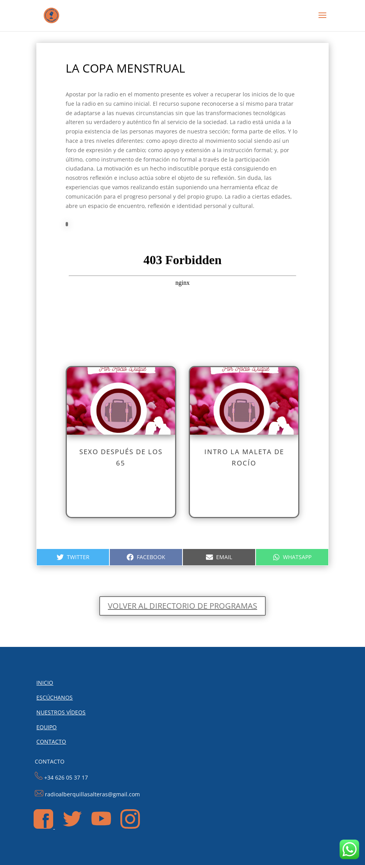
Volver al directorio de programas (182, 605)
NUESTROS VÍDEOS (61, 712)
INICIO (44, 682)
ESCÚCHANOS (54, 697)
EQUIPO (46, 727)
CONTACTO (51, 741)
